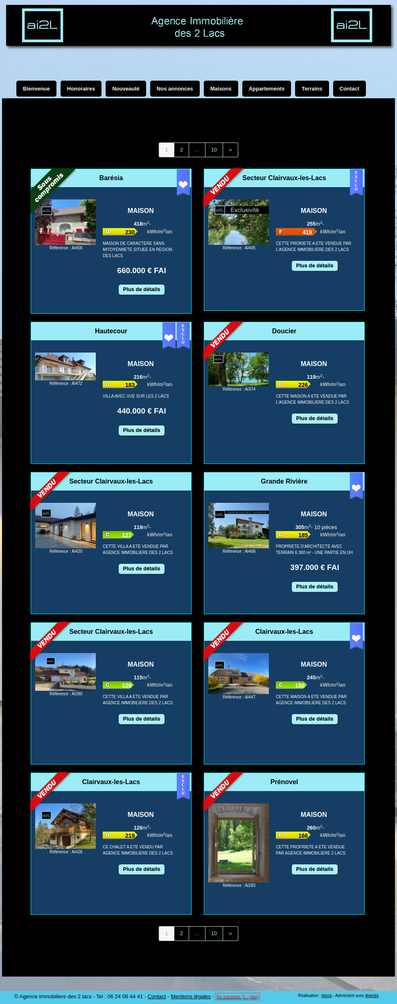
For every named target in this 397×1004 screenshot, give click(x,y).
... (197, 150)
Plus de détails (141, 289)
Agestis (372, 995)
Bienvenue (36, 89)
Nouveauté (125, 89)
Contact (157, 996)
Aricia (326, 995)
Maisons (221, 89)
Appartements (266, 89)
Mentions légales (191, 996)
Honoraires (81, 89)
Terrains (312, 89)
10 (214, 150)
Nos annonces (175, 89)
